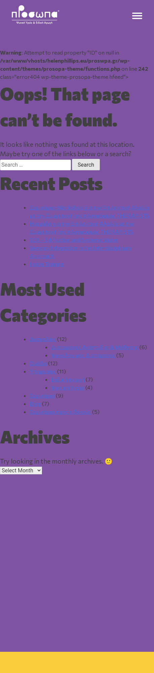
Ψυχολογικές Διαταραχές (83, 355)
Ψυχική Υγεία (67, 387)
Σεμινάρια (42, 395)
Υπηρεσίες (43, 371)
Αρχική (30, 640)
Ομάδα (38, 363)
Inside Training (47, 264)
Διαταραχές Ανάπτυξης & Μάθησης (95, 347)
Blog (35, 403)
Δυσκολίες (43, 339)
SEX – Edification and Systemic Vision (74, 239)
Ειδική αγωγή (68, 379)
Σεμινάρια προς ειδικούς (60, 411)
